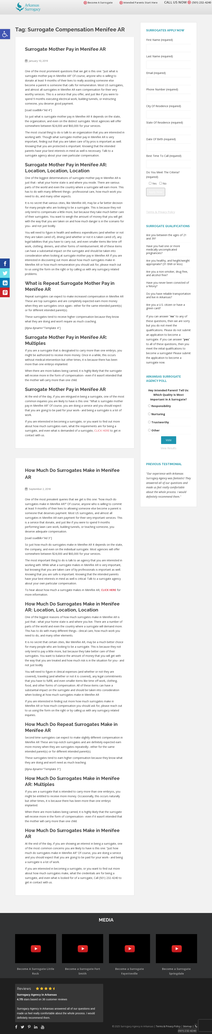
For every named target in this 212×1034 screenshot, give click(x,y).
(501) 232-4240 (199, 2)
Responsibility (161, 406)
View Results (168, 448)
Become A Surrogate (93, 2)
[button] (5, 34)
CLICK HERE (101, 430)
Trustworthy (160, 422)
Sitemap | (189, 1026)
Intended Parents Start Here (134, 2)
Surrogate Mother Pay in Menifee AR (65, 49)
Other (155, 430)
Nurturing (158, 414)
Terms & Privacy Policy (160, 212)
